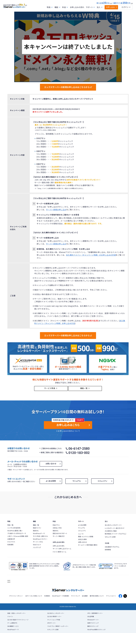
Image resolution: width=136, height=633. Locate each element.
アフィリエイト (111, 596)
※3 (111, 3)
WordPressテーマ (13, 629)
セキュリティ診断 (52, 629)
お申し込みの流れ (77, 7)
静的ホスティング (93, 626)
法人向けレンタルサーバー (55, 613)
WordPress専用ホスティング (96, 629)
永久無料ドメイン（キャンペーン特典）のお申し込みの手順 (91, 255)
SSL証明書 (90, 616)
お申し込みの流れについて (69, 431)
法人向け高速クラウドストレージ (17, 620)
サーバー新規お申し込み (56, 210)
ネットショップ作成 (53, 620)
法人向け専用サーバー (54, 616)
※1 (29, 4)
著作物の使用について (97, 596)
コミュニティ (102, 481)
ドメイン (10, 616)
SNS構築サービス (13, 626)
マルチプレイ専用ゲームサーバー (57, 626)
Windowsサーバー (93, 620)
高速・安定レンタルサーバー (16, 613)
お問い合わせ (51, 464)
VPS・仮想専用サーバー (95, 613)
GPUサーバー (51, 623)
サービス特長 (51, 388)
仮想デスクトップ (93, 623)
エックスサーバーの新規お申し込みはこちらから (68, 87)
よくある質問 (51, 481)
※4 (132, 3)
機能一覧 (85, 388)
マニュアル (76, 481)
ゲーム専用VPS (12, 623)
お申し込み (110, 7)
